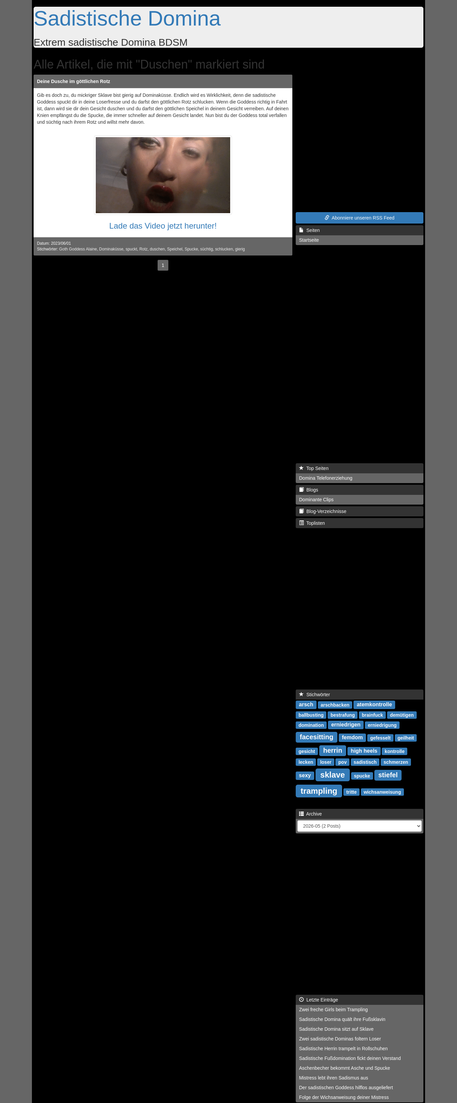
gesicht (306, 751)
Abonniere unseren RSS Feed (359, 218)
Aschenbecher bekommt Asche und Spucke (344, 1068)
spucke (362, 775)
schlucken (224, 249)
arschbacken (335, 704)
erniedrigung (382, 724)
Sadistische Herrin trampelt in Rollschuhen (343, 1048)
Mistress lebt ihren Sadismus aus (333, 1077)
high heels (364, 751)
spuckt (131, 249)
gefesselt (380, 737)
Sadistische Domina (127, 18)
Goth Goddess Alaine (78, 249)
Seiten (309, 230)
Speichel (174, 249)
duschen (157, 249)
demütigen (402, 714)
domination (311, 724)
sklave (332, 774)
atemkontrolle (374, 704)
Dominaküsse (111, 249)
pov (342, 761)
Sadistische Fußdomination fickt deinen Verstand (350, 1058)
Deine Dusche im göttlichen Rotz (73, 81)
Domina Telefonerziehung (325, 478)
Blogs (308, 490)
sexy (305, 775)
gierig (240, 249)
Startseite (309, 240)
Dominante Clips (316, 499)
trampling (318, 790)
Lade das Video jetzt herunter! (163, 225)
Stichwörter (314, 694)
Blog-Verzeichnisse (322, 511)
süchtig (206, 249)
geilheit (406, 737)
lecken (305, 761)
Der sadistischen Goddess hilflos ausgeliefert (346, 1087)
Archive (310, 814)
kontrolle (395, 751)
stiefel (388, 775)
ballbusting (311, 714)
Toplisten (312, 523)
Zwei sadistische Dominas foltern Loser (340, 1038)
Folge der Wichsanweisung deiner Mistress (344, 1097)
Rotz (143, 249)
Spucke (191, 249)
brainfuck (372, 714)
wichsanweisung (382, 791)
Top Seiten (314, 468)
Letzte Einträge (318, 999)
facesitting (316, 737)
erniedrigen (346, 724)
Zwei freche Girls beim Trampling (333, 1009)
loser (325, 761)
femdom (352, 737)
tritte (351, 791)
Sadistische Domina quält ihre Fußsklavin (342, 1019)
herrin (332, 750)
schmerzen (396, 761)
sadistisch (365, 761)
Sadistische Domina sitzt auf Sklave (336, 1029)
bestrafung (343, 714)
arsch (306, 704)
